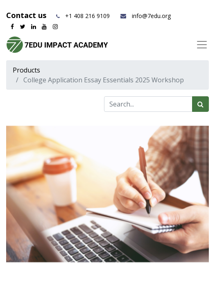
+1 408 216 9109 (87, 16)
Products (26, 70)
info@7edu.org (145, 16)
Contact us (27, 15)
